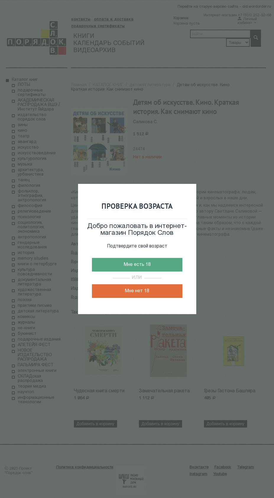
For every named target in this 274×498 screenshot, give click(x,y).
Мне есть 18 (137, 264)
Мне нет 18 (137, 291)
